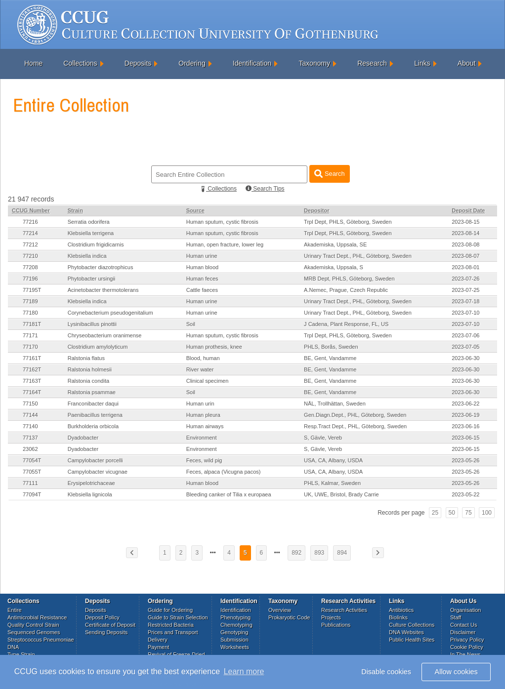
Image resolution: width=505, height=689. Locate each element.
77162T (32, 369)
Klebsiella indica (87, 256)
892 (296, 552)
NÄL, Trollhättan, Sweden (335, 403)
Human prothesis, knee (214, 347)
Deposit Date (468, 210)
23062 (30, 449)
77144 (30, 415)
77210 (30, 256)
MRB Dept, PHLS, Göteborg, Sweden (349, 279)
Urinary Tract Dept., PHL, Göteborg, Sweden (358, 256)
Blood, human (203, 358)
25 (435, 512)
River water (200, 369)
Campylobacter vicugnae (97, 472)
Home (33, 63)
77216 (30, 222)
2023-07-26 (465, 279)
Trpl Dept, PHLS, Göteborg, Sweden (348, 222)
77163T (32, 381)
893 (319, 552)
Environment (201, 438)
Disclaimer (462, 632)
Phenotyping (235, 617)
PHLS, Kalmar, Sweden (332, 483)
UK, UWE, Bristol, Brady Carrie (341, 494)
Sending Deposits (106, 632)
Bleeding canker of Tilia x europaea (228, 494)
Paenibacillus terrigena (95, 415)
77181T (32, 324)
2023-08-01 (465, 267)
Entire (14, 610)
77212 (30, 244)
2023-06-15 (465, 438)
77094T (32, 494)
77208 (30, 267)
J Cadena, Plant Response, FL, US (346, 324)
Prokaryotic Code (289, 617)
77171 (30, 335)
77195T (32, 290)
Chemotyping (236, 625)
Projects (331, 617)
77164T (32, 392)
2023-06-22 (465, 403)
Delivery (158, 640)
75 (468, 512)
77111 (30, 483)
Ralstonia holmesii (90, 369)
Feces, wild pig (204, 460)
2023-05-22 (465, 494)
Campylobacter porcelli (95, 460)
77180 (30, 313)
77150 (30, 403)
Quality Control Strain (33, 625)
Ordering (191, 63)
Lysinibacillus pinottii (92, 324)
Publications (335, 625)
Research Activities (344, 610)
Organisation (465, 610)
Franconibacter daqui (93, 403)
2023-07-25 (465, 290)
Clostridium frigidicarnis (96, 244)
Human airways (205, 426)
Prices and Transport (173, 632)
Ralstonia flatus (86, 358)
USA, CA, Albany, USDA (333, 460)
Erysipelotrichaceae (91, 483)
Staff (455, 617)
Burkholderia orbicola (93, 426)
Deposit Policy (102, 617)
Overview (279, 610)
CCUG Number (31, 210)
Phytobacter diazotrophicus (100, 267)
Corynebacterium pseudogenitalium (110, 313)
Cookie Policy (466, 647)
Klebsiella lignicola (90, 494)
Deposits (138, 63)
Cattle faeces (202, 290)
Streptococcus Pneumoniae (40, 640)
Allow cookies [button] (456, 672)
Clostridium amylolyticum (98, 347)
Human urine (201, 256)
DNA (13, 647)
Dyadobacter (83, 438)
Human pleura (203, 415)
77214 (30, 233)
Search (329, 173)
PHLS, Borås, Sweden (331, 347)
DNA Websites (406, 632)
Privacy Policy (467, 640)
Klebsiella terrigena (91, 233)
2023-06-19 (465, 415)
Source (195, 210)
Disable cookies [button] (386, 672)
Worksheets (234, 647)
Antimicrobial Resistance (37, 617)
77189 (30, 301)
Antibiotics (401, 610)
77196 (30, 279)
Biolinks (398, 617)
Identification (252, 63)
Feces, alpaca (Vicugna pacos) (223, 472)
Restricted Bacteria (171, 625)
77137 (30, 438)
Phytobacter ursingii (92, 279)
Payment (158, 647)
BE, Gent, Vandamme (330, 358)
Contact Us (463, 625)
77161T (32, 358)
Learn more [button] (244, 671)
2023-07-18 (465, 301)
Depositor (316, 210)
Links (422, 63)
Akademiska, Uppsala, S (333, 267)
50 (452, 512)
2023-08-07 (465, 256)
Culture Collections (411, 625)
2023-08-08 (465, 244)
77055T (32, 472)
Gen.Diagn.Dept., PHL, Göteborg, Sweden (355, 415)
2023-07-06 (465, 335)
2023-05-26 (465, 460)
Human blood (202, 267)
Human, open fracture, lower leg (225, 244)
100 (487, 512)
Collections (80, 63)
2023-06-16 (465, 426)
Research (372, 63)
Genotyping (234, 632)
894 (342, 552)
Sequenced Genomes (33, 632)
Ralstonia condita (88, 381)
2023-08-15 (465, 222)
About (467, 63)
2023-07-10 (465, 313)
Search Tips (265, 188)
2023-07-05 (465, 347)
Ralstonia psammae (92, 392)
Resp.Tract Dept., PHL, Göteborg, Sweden (355, 426)
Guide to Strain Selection (178, 617)
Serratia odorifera (89, 222)
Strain (75, 210)
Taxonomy (314, 63)
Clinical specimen (207, 381)
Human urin (200, 403)
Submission (234, 640)
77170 (30, 347)
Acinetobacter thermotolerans (103, 290)
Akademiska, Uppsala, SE (335, 244)
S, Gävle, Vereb (323, 438)
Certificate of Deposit (110, 625)
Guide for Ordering (170, 610)
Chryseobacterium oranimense (105, 335)
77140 (30, 426)
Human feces (202, 279)
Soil (190, 324)
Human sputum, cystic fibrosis (222, 222)
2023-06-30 (465, 358)
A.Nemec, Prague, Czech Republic (346, 290)
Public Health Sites (411, 640)
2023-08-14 (465, 233)
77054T (32, 460)
